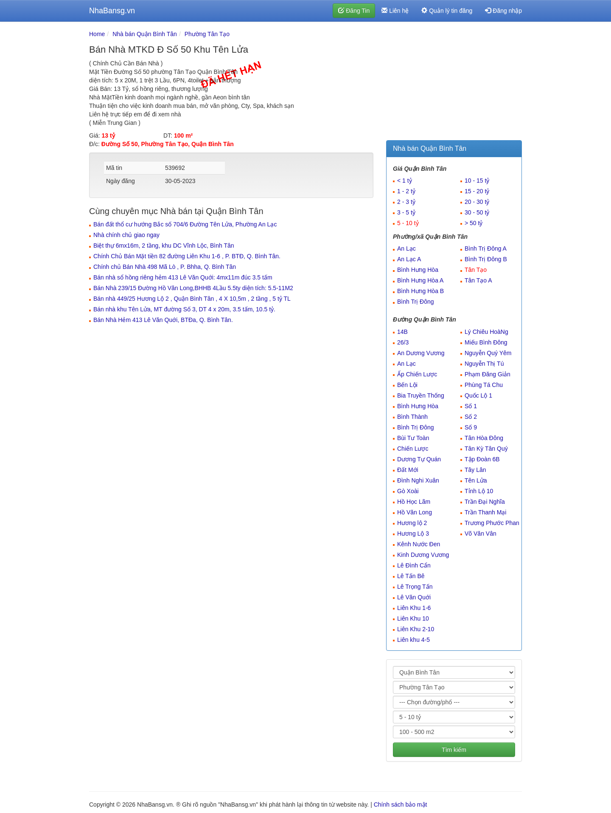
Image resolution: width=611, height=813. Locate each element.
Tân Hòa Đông (484, 438)
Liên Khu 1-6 (414, 607)
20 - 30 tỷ (477, 201)
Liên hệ (395, 10)
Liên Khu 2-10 (415, 629)
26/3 (403, 342)
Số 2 (471, 416)
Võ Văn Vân (480, 533)
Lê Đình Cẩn (414, 565)
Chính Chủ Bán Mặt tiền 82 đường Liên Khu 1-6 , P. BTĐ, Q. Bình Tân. (186, 256)
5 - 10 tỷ (408, 223)
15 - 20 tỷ (477, 191)
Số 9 (471, 427)
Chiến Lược (412, 448)
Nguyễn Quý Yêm (488, 353)
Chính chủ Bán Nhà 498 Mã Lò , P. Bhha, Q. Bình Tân (164, 266)
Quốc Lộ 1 (478, 395)
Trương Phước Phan (492, 522)
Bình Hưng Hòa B (420, 291)
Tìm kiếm (454, 749)
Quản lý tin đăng (446, 10)
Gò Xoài (408, 491)
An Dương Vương (421, 353)
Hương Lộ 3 (413, 533)
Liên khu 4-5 (413, 639)
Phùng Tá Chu (484, 384)
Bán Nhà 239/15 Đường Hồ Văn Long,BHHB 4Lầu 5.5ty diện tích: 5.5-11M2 (193, 288)
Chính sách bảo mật (400, 804)
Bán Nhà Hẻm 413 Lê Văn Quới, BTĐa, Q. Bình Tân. (163, 319)
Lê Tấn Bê (411, 576)
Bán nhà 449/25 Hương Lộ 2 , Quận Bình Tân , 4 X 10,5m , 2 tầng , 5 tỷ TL (192, 298)
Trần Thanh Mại (485, 512)
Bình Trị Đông (415, 301)
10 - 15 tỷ (477, 180)
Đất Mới (407, 469)
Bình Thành (412, 416)
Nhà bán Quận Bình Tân (144, 34)
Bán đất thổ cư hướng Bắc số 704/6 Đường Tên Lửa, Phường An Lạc (185, 224)
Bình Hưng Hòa (417, 269)
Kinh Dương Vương (423, 554)
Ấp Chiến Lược (417, 374)
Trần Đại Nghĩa (485, 501)
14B (402, 331)
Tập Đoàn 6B (482, 459)
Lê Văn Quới (414, 597)
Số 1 (471, 406)
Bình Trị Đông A (486, 248)
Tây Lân (475, 469)
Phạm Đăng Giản (487, 374)
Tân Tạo (476, 269)
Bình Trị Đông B (486, 259)
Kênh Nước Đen (418, 544)
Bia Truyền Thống (420, 395)
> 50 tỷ (473, 223)
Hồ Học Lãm (413, 501)
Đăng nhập (503, 10)
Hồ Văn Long (414, 512)
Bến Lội (407, 384)
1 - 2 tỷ (406, 191)
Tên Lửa (476, 480)
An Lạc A (409, 259)
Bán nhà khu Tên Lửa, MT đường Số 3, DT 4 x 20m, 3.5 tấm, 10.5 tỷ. (184, 309)
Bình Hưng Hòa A (420, 280)
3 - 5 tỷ (406, 212)
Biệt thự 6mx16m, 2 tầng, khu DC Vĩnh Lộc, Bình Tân (163, 245)
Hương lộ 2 (412, 522)
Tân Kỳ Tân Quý (486, 448)
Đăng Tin (354, 10)
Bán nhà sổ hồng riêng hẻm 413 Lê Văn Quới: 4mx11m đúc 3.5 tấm (182, 277)
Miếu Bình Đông (486, 342)
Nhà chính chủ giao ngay (126, 234)
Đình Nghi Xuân (418, 480)
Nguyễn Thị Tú (484, 363)
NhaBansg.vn (112, 10)
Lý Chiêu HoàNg (486, 331)
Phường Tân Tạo (207, 34)
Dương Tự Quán (419, 459)
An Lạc (406, 248)
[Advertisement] (454, 83)
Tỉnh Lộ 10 (479, 491)
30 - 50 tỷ (477, 212)
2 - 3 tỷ (406, 201)
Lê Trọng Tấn (414, 586)
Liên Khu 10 (413, 618)
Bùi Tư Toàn (413, 438)
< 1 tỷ (404, 180)
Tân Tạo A (478, 280)
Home (97, 34)
